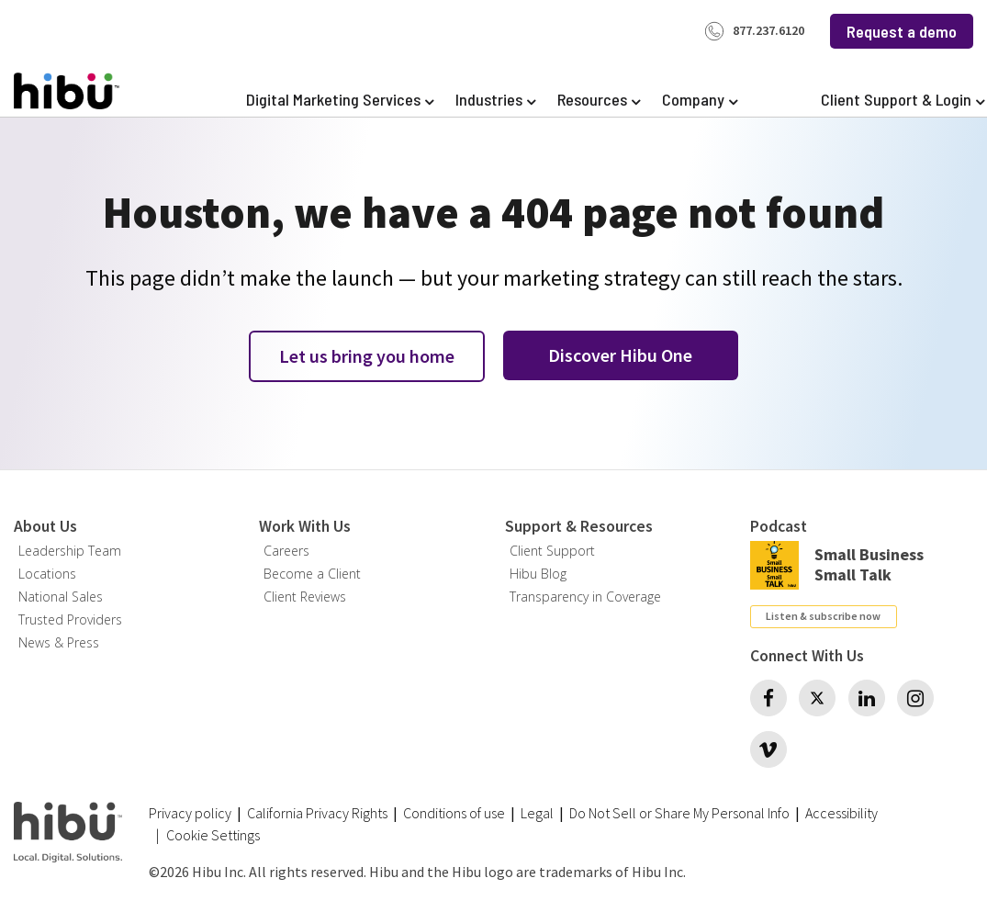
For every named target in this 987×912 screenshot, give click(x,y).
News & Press (58, 642)
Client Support (552, 550)
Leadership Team (69, 550)
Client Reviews (305, 596)
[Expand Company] (700, 100)
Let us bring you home (366, 355)
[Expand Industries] (495, 100)
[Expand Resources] (598, 100)
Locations (47, 573)
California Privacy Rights (317, 813)
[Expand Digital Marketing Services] (340, 100)
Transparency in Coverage (585, 596)
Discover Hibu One (620, 354)
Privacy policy (190, 813)
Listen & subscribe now (823, 616)
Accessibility (841, 813)
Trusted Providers (70, 619)
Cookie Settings (213, 835)
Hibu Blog (538, 573)
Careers (286, 550)
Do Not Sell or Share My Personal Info (679, 813)
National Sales (60, 596)
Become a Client (312, 573)
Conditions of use (454, 813)
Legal (537, 813)
